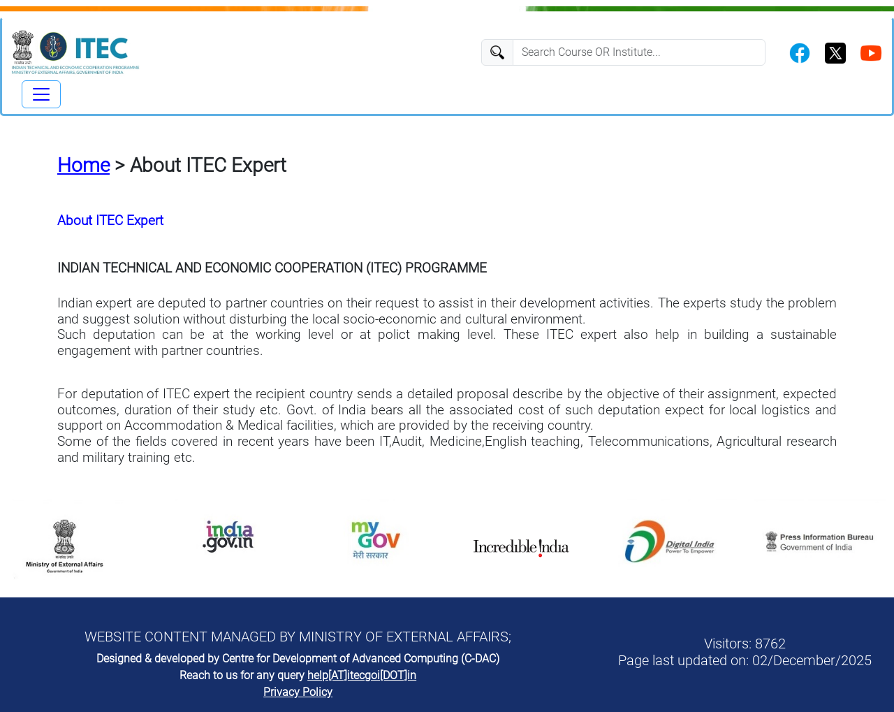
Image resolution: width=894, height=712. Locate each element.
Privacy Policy (297, 692)
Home (83, 165)
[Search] (639, 52)
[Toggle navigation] (41, 94)
